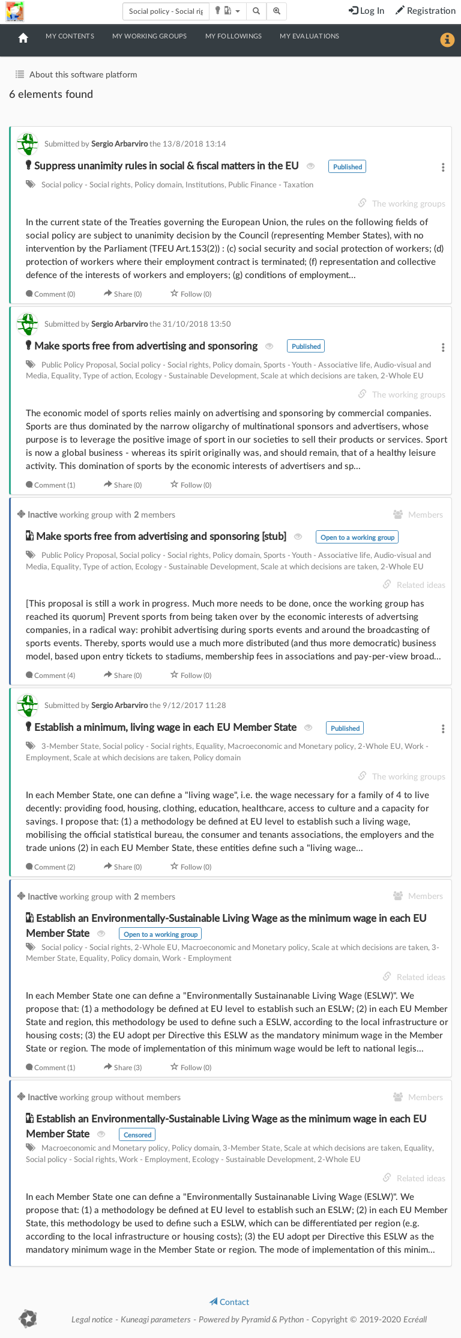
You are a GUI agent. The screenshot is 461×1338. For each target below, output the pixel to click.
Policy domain (158, 185)
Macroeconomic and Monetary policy (290, 747)
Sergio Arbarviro (120, 144)
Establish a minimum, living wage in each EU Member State (162, 727)
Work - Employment (197, 959)
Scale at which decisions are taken (319, 376)
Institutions (204, 185)
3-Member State (70, 747)
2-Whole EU (402, 376)
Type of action (107, 376)
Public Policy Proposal (78, 365)
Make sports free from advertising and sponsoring (143, 346)
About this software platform (83, 75)
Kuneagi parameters (156, 1320)
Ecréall (415, 1320)
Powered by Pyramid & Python (251, 1320)
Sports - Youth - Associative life (317, 365)
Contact (229, 1302)
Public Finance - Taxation (270, 185)
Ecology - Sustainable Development (196, 376)
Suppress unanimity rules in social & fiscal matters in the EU (163, 166)
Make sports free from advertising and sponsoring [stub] (157, 536)
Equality (65, 376)
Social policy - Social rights (86, 185)
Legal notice (92, 1320)
